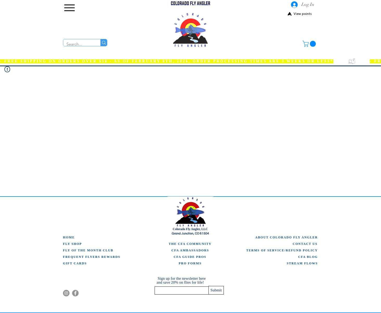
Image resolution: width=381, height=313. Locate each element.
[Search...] (78, 44)
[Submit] (216, 290)
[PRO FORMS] (190, 263)
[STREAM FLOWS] (302, 263)
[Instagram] (66, 293)
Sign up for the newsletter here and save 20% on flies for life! (181, 280)
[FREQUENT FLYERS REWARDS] (92, 257)
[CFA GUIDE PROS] (190, 257)
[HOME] (70, 237)
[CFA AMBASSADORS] (190, 250)
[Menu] (69, 8)
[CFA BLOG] (307, 257)
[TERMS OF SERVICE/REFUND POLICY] (282, 250)
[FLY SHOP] (73, 244)
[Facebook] (75, 293)
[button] (310, 44)
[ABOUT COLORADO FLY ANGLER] (286, 237)
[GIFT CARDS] (76, 263)
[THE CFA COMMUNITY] (190, 244)
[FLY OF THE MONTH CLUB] (89, 250)
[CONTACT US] (303, 244)
